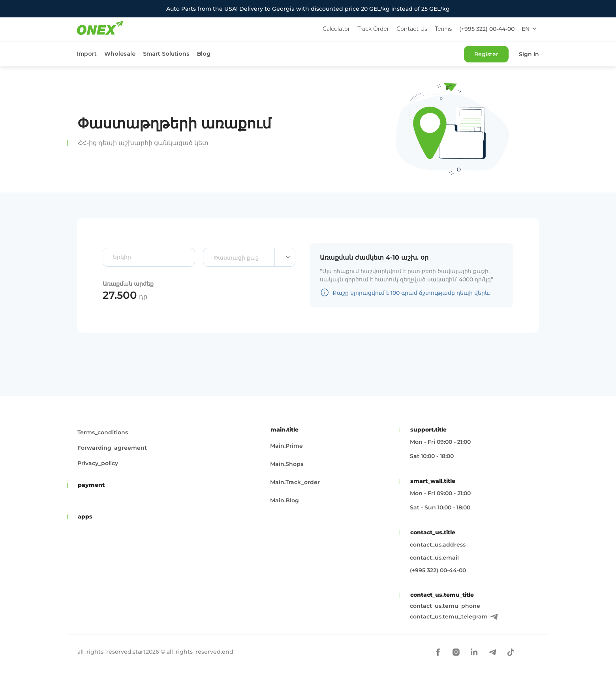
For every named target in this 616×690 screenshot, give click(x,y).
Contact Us (411, 28)
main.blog (284, 500)
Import (87, 53)
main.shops (286, 464)
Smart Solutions (166, 53)
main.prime (286, 445)
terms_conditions (102, 432)
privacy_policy (97, 463)
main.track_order (295, 482)
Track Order (373, 28)
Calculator (336, 28)
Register (486, 54)
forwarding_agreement (112, 447)
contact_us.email (434, 557)
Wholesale (119, 53)
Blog (203, 53)
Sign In (529, 54)
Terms (443, 28)
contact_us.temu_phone (445, 605)
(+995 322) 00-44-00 (487, 28)
